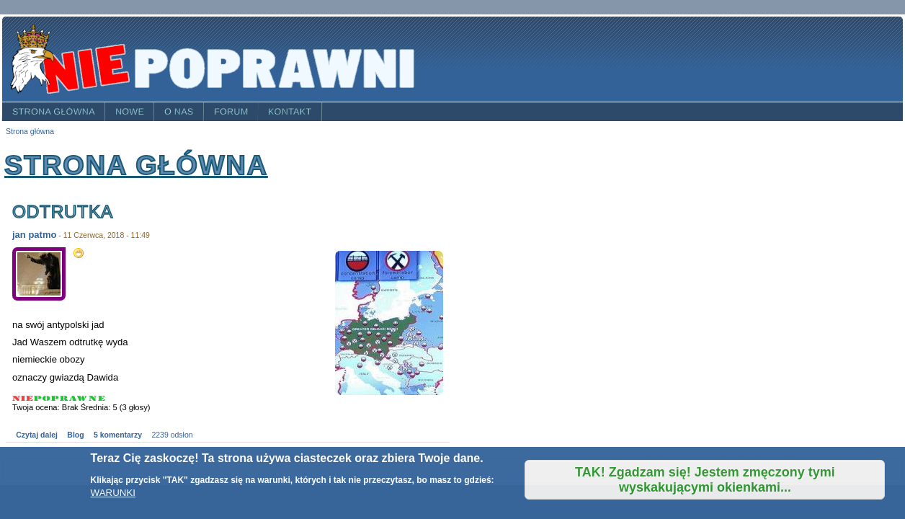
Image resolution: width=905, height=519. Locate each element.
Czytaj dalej (37, 435)
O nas (179, 112)
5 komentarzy (118, 435)
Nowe (129, 112)
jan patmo (34, 234)
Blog (75, 435)
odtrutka (62, 211)
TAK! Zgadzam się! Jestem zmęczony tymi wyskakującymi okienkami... (705, 479)
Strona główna (53, 112)
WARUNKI (113, 492)
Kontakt (290, 112)
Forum (231, 112)
